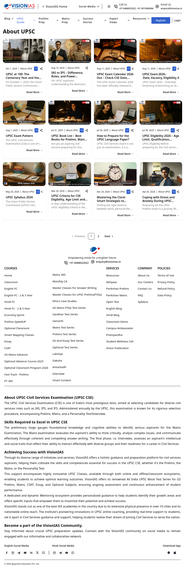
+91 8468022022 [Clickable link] (127, 8)
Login (177, 20)
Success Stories (95, 20)
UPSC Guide (26, 20)
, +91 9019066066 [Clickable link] (145, 8)
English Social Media (16, 545)
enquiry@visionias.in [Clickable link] (171, 8)
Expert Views (120, 20)
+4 (82, 131)
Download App (172, 545)
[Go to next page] (109, 236)
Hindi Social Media (63, 545)
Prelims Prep (49, 20)
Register (161, 20)
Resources (141, 18)
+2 (36, 131)
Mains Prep (71, 20)
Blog (9, 18)
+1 (36, 69)
